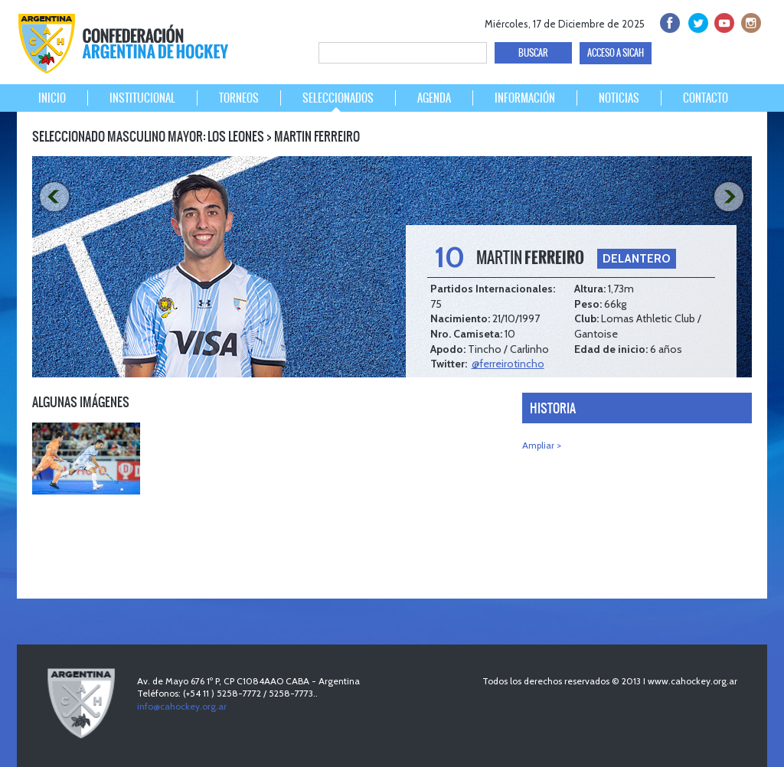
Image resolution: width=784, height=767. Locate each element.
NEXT (731, 197)
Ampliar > (541, 445)
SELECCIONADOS (338, 98)
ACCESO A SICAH (615, 53)
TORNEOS (239, 98)
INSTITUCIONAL (142, 98)
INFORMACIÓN (525, 98)
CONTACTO (705, 98)
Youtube (722, 21)
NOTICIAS (619, 98)
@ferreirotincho (508, 363)
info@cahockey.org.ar (182, 706)
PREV (53, 197)
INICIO (52, 98)
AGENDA (434, 98)
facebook (668, 21)
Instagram (749, 21)
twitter (695, 21)
